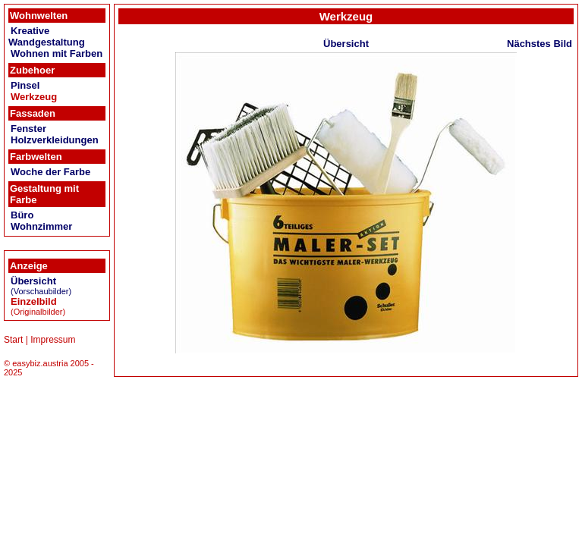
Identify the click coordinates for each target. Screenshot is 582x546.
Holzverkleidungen (55, 140)
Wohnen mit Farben (56, 53)
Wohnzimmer (41, 226)
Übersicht (33, 281)
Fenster (28, 128)
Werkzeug (34, 96)
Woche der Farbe (50, 171)
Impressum (52, 339)
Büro (22, 215)
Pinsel (25, 85)
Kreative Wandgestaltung (46, 36)
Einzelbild (34, 301)
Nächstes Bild (539, 43)
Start (13, 339)
